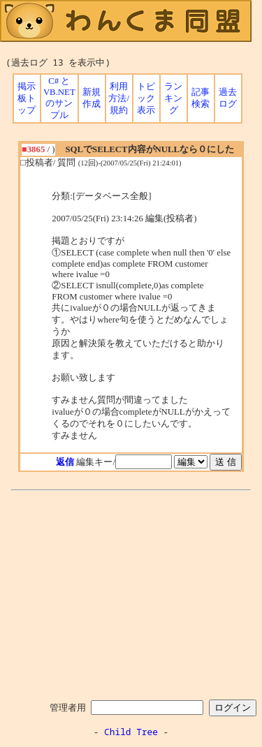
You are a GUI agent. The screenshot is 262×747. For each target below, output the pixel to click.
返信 (65, 462)
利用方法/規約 (118, 98)
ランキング (173, 98)
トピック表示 (146, 98)
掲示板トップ (26, 98)
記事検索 (200, 98)
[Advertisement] (131, 592)
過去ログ (228, 98)
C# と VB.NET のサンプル (59, 98)
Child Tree (131, 731)
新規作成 (91, 98)
